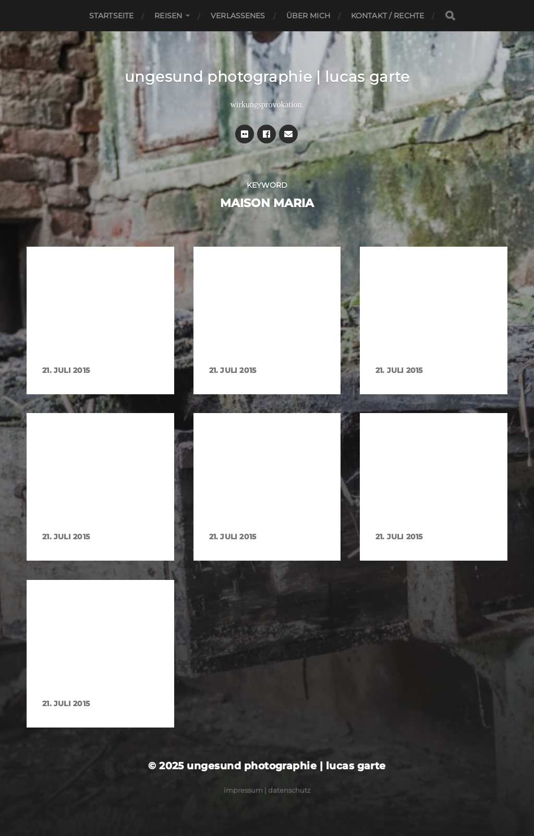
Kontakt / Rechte (387, 15)
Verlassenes (238, 15)
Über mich (308, 15)
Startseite (111, 15)
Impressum (243, 790)
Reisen (168, 15)
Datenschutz (289, 790)
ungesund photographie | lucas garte (267, 77)
